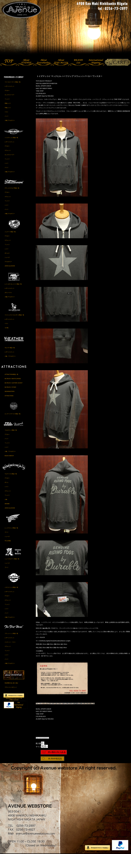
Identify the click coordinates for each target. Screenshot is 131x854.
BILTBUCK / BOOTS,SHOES (13, 378)
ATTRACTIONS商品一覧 (11, 374)
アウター (7, 90)
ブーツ (6, 532)
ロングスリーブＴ (9, 94)
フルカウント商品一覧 (11, 430)
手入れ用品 (8, 540)
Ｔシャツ (7, 99)
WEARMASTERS (9, 391)
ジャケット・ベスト (10, 642)
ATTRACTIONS (9, 395)
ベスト (6, 112)
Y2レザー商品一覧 (10, 347)
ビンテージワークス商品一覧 (12, 413)
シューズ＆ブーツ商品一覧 (12, 559)
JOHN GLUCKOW (10, 266)
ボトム (6, 482)
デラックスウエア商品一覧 (12, 188)
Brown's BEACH (9, 455)
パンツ (6, 116)
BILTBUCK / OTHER (10, 387)
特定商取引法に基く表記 (11, 683)
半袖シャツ (8, 107)
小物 (6, 499)
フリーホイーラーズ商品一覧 (12, 82)
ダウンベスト (8, 292)
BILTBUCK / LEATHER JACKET (14, 383)
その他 (6, 327)
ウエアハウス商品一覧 (11, 474)
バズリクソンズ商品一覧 (11, 587)
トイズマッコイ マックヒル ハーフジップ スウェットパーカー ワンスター (69, 76)
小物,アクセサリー (10, 120)
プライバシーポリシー (11, 687)
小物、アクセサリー (10, 356)
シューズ (7, 257)
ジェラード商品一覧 (10, 231)
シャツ (6, 163)
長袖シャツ (8, 103)
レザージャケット (9, 86)
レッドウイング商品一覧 (11, 528)
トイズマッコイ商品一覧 (11, 137)
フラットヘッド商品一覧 (11, 633)
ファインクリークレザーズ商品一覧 (14, 315)
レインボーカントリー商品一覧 (13, 284)
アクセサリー (8, 261)
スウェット (8, 150)
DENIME (7, 503)
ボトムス (7, 253)
